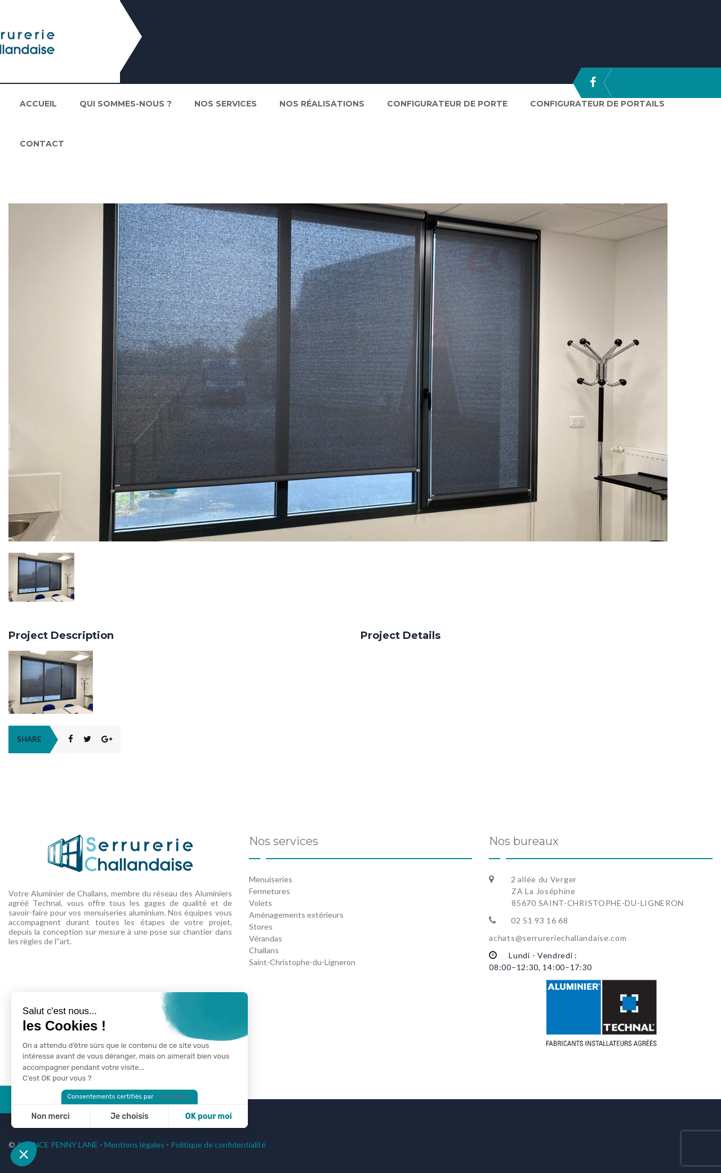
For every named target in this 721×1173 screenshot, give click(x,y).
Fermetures (269, 891)
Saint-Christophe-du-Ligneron (302, 962)
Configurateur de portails (597, 104)
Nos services (225, 104)
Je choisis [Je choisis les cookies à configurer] (129, 1116)
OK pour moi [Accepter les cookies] (208, 1116)
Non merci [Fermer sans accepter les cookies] (50, 1116)
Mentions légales (134, 1144)
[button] (23, 1153)
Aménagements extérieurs (296, 914)
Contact (42, 144)
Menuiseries (270, 879)
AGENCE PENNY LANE (56, 1144)
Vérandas (265, 938)
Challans (264, 950)
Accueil (38, 104)
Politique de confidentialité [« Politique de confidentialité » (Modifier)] (218, 1144)
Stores (261, 926)
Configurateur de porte (447, 104)
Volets (260, 903)
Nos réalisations (321, 104)
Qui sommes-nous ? (125, 104)
